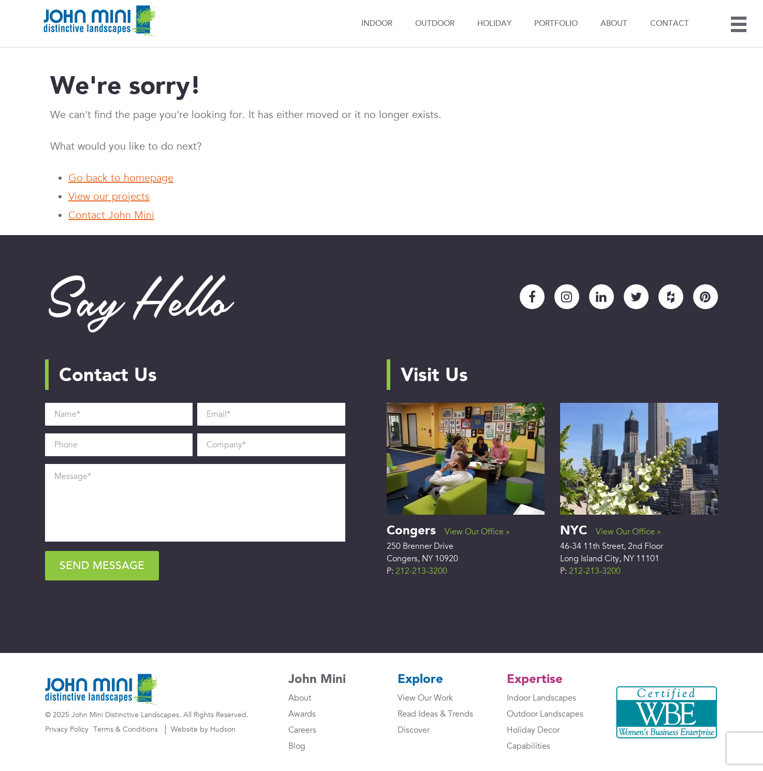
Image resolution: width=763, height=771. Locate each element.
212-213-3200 (421, 571)
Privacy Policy (67, 729)
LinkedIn (601, 296)
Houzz (670, 296)
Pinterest (705, 296)
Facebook (532, 296)
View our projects (109, 197)
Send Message (102, 565)
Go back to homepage (120, 178)
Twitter (636, 296)
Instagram (566, 296)
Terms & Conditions (125, 729)
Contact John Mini (111, 215)
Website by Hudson (203, 729)
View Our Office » (477, 532)
